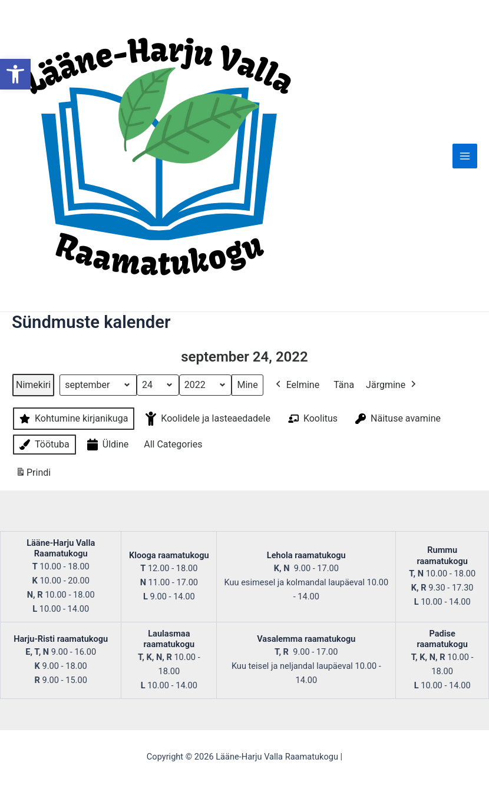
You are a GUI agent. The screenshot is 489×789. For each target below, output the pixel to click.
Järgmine (392, 385)
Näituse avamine (397, 418)
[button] (15, 74)
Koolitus (312, 418)
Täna (343, 384)
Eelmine (296, 385)
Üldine (107, 444)
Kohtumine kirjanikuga (72, 419)
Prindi (33, 475)
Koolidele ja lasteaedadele (206, 418)
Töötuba (43, 444)
